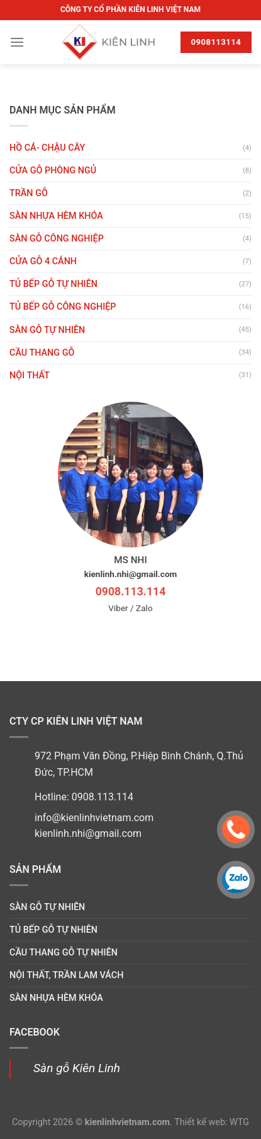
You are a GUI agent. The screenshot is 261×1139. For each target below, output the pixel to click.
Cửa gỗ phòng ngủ (52, 170)
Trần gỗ (28, 193)
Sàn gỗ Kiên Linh (76, 1068)
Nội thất (29, 375)
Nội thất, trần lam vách (66, 975)
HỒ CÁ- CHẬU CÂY (47, 148)
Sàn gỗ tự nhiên (47, 330)
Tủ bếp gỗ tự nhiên (53, 284)
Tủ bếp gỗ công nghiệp (62, 306)
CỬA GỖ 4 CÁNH (43, 261)
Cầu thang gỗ (41, 353)
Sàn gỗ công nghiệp (56, 238)
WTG (239, 1122)
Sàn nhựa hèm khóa (56, 216)
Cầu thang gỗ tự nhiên (63, 952)
